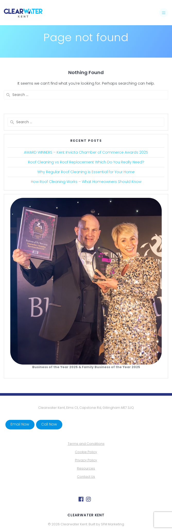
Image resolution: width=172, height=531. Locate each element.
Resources (86, 468)
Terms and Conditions (86, 443)
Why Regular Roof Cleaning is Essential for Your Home (86, 171)
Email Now (20, 424)
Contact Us (86, 476)
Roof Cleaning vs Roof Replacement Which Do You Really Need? (86, 162)
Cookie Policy (86, 452)
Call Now (49, 424)
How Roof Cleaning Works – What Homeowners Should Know (86, 181)
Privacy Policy (86, 460)
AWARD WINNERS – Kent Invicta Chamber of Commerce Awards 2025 (86, 152)
